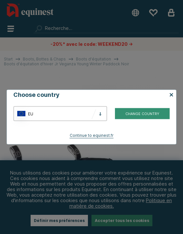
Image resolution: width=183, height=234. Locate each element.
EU (30, 113)
